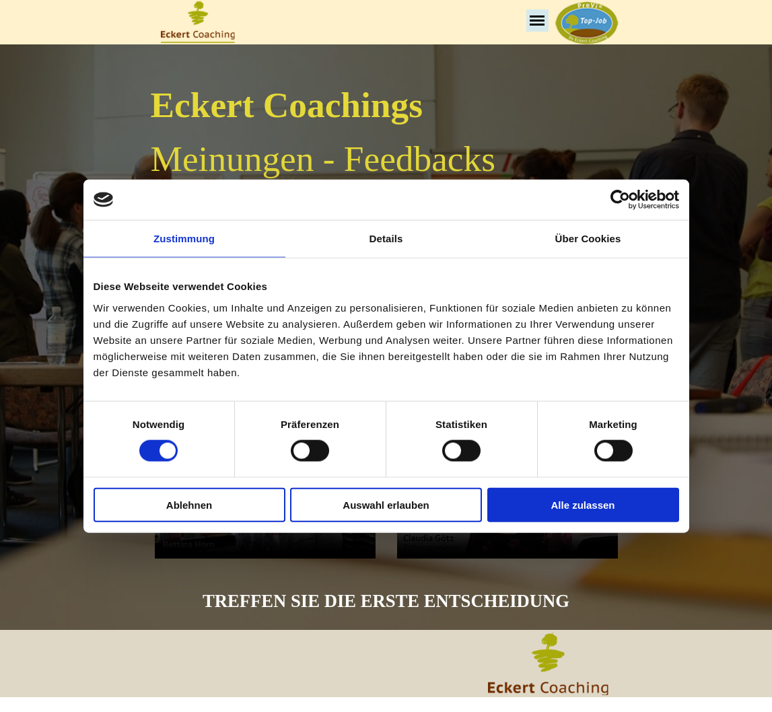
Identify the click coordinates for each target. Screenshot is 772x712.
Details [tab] (386, 238)
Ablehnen (189, 504)
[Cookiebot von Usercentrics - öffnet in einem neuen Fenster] (620, 200)
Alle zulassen (583, 504)
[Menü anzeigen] (537, 20)
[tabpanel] (386, 164)
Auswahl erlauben (386, 504)
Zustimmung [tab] (184, 238)
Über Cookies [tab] (588, 238)
